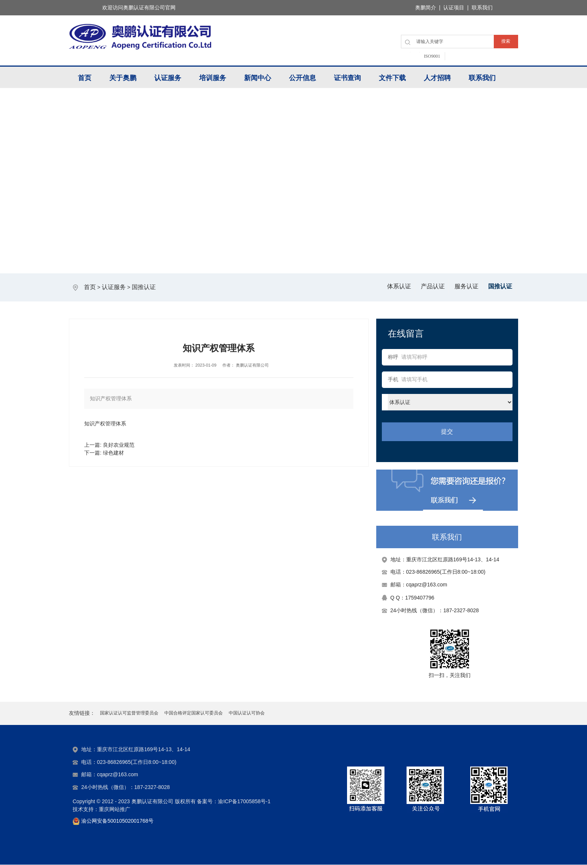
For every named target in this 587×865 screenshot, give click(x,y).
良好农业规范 (118, 445)
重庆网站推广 (114, 810)
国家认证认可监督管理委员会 (129, 713)
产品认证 (433, 286)
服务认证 (466, 286)
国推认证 (144, 287)
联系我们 (482, 78)
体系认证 (399, 286)
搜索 (505, 41)
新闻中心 (257, 78)
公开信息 (302, 78)
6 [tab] (332, 259)
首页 (84, 78)
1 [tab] (254, 259)
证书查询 (347, 78)
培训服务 (212, 78)
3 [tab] (285, 259)
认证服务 (167, 78)
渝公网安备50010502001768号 (117, 821)
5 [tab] (317, 259)
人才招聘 (437, 78)
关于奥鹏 (122, 78)
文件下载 (392, 78)
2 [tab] (270, 259)
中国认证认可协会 (247, 713)
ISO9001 (432, 56)
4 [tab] (301, 259)
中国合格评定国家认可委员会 (193, 713)
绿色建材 (113, 453)
